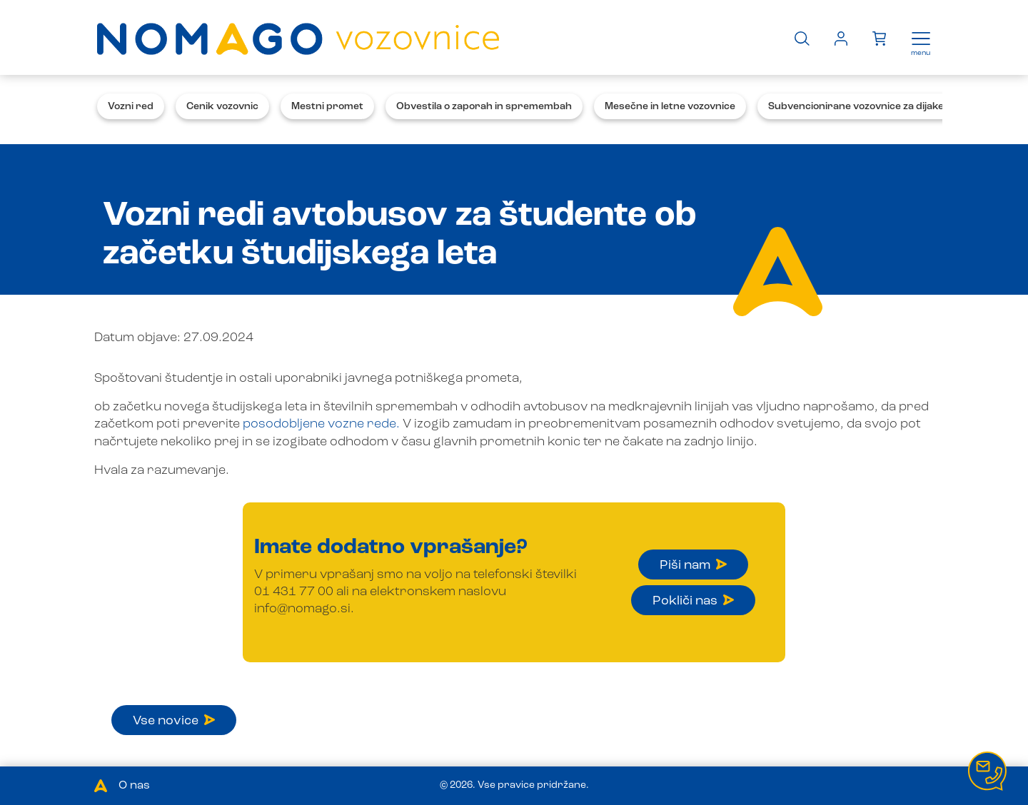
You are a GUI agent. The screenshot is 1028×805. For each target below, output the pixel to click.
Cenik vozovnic (222, 106)
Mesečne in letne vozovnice (670, 106)
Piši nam (693, 565)
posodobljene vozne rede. (321, 423)
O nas (134, 785)
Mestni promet (327, 106)
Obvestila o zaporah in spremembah (484, 106)
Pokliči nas (693, 600)
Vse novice (174, 720)
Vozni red (130, 106)
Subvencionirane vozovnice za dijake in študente (885, 106)
